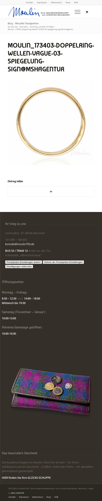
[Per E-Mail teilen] (51, 191)
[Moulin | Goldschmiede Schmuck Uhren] (42, 11)
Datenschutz (56, 2)
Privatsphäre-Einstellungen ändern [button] (24, 262)
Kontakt (29, 2)
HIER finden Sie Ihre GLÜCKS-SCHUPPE (26, 478)
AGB (76, 2)
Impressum (42, 2)
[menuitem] (29, 2)
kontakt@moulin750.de (19, 244)
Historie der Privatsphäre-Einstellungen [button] (63, 262)
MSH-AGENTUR (17, 493)
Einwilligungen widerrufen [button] (19, 266)
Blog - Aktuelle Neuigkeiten (23, 23)
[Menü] (75, 11)
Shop (68, 2)
